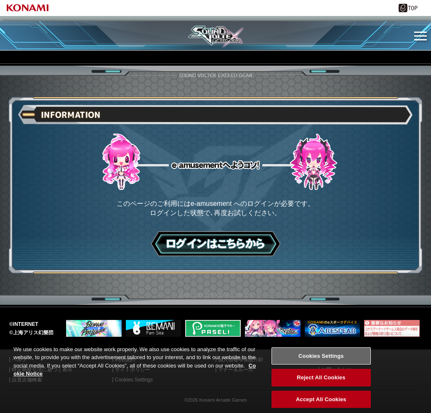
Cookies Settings (321, 361)
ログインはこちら (216, 244)
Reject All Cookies (321, 383)
